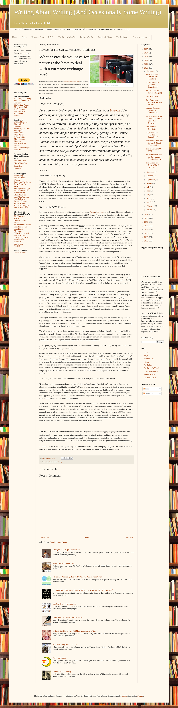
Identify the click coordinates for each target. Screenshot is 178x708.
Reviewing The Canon (22, 182)
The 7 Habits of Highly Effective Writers (68, 617)
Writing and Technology (18, 132)
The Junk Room (20, 235)
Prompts (17, 116)
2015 (146, 230)
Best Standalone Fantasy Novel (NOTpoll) (152, 165)
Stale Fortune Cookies (22, 225)
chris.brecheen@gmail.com (71, 81)
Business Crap (37, 37)
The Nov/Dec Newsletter (151, 128)
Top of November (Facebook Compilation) (152, 84)
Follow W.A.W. (87, 37)
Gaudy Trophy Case (21, 238)
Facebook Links (105, 37)
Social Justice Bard (21, 227)
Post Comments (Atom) (58, 542)
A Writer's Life (19, 137)
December (151, 71)
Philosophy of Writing (22, 99)
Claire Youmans (20, 195)
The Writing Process (21, 105)
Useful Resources (20, 109)
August (149, 183)
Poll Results (18, 114)
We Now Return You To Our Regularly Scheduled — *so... (154, 157)
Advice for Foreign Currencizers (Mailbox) (153, 76)
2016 (146, 226)
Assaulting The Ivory (22, 128)
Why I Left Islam (59, 658)
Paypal (92, 212)
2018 (146, 218)
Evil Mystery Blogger (22, 188)
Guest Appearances (141, 37)
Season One (18, 244)
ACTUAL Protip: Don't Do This (65, 644)
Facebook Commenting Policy (64, 563)
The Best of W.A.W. (67, 37)
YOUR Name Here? (21, 208)
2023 (146, 57)
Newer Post (44, 538)
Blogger (140, 696)
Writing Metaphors (21, 122)
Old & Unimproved (21, 233)
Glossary (17, 103)
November (151, 172)
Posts (146, 389)
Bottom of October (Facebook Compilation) (153, 110)
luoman (124, 696)
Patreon (115, 110)
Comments (148, 394)
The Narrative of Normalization (64, 604)
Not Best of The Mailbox (20, 221)
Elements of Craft (20, 107)
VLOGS (17, 246)
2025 (146, 49)
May (148, 195)
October (150, 176)
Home (14, 37)
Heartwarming (19, 193)
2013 (146, 237)
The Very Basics (20, 111)
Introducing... (19, 176)
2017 (146, 222)
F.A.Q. (51, 37)
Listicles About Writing (19, 179)
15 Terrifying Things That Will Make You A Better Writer (74, 631)
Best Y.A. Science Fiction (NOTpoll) (154, 92)
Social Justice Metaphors (19, 230)
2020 (146, 68)
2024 (146, 53)
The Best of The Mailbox (20, 144)
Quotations (18, 169)
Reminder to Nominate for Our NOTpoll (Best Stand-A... (154, 143)
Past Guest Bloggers (21, 206)
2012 (146, 241)
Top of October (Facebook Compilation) (152, 135)
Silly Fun (17, 242)
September (151, 180)
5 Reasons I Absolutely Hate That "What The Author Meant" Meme (78, 577)
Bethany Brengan (20, 201)
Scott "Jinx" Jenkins (21, 197)
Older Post (129, 538)
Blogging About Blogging (20, 140)
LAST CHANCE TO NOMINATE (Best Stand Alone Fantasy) (154, 119)
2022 (146, 60)
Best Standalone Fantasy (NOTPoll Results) (154, 102)
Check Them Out (20, 163)
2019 (146, 214)
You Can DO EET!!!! (22, 101)
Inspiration (18, 166)
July (148, 187)
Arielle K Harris (20, 203)
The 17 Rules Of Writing (62, 672)
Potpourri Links (20, 161)
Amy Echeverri (20, 199)
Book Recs (18, 150)
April (149, 198)
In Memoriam (19, 240)
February (150, 206)
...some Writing (20, 252)
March (149, 202)
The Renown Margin (22, 148)
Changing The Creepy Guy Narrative (66, 550)
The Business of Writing (54, 462)
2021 (146, 64)
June (148, 191)
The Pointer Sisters (21, 191)
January (150, 210)
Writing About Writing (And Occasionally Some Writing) (87, 11)
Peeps (24, 37)
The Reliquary (122, 37)
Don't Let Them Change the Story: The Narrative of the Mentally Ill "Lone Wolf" (83, 590)
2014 (146, 233)
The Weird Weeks (152, 96)
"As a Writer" (19, 135)
